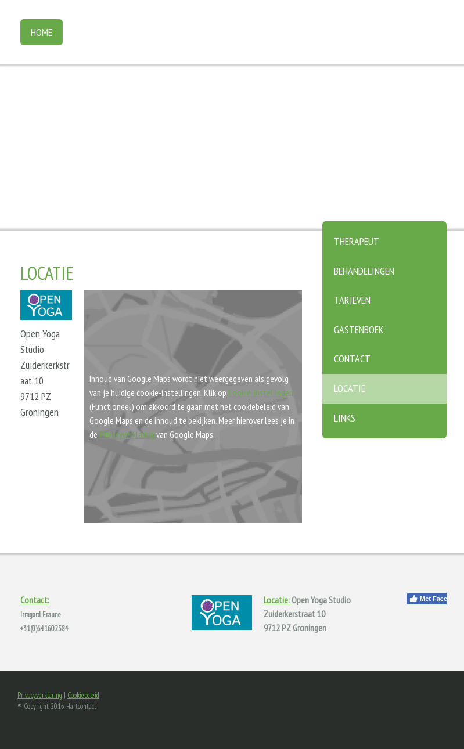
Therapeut (356, 241)
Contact (352, 358)
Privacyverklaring (126, 434)
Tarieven (352, 300)
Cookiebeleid (83, 695)
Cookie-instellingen (260, 392)
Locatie (349, 388)
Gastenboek (358, 329)
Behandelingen (364, 271)
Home (41, 32)
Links (344, 417)
